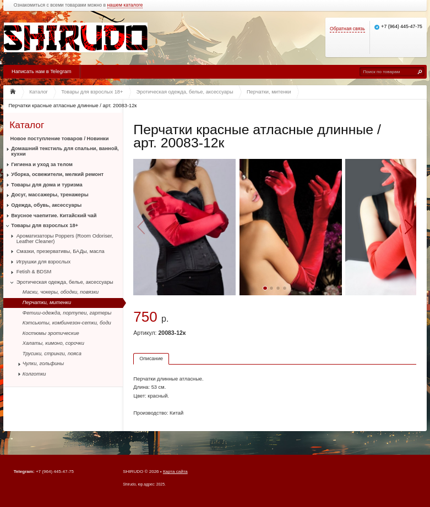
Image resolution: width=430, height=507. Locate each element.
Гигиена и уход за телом (42, 164)
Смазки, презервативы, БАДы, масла (61, 251)
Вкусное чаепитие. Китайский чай (53, 215)
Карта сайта (175, 471)
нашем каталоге (125, 5)
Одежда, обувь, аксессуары (46, 205)
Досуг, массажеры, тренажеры (49, 194)
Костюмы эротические (51, 333)
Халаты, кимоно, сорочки (53, 343)
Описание (151, 358)
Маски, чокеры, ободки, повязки (61, 292)
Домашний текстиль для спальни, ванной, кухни (64, 151)
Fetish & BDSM (34, 271)
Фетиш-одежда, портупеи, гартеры (67, 313)
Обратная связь (347, 28)
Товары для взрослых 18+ (44, 225)
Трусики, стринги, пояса (52, 353)
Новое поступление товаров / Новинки (59, 138)
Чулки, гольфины (43, 363)
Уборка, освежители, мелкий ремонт (57, 174)
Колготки (34, 374)
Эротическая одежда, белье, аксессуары (65, 282)
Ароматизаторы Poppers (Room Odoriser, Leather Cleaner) (65, 238)
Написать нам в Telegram (41, 71)
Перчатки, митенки (47, 302)
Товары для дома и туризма (46, 185)
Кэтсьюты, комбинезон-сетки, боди (67, 323)
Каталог (26, 124)
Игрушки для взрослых (43, 261)
